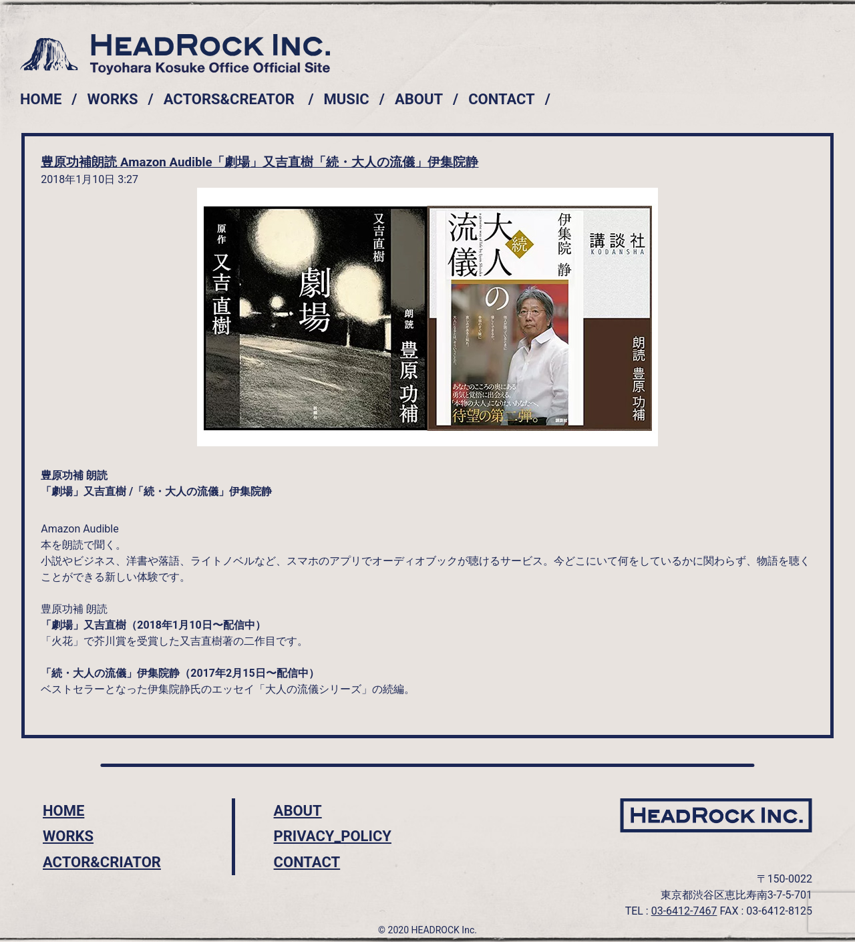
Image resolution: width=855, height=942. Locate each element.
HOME (40, 99)
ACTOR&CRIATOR (102, 862)
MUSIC (346, 99)
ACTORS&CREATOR (229, 99)
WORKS (113, 99)
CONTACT (501, 99)
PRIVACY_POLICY (332, 836)
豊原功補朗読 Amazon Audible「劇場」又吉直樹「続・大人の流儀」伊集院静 (259, 162)
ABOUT (419, 99)
